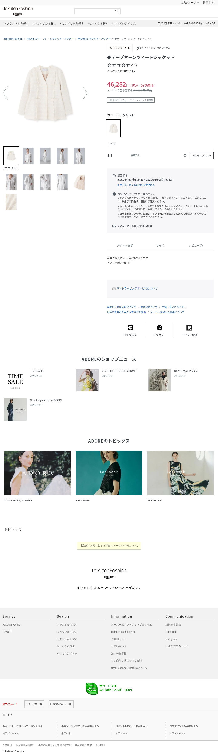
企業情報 (7, 745)
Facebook (170, 631)
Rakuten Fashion (36, 11)
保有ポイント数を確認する (184, 726)
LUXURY (7, 631)
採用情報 (101, 745)
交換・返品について (173, 307)
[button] (5, 93)
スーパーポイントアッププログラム (131, 624)
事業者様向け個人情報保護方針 (54, 745)
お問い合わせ (118, 646)
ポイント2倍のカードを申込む (131, 726)
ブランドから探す (67, 624)
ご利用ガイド (118, 639)
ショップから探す (67, 631)
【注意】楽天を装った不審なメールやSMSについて (109, 545)
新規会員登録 (173, 624)
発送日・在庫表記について (121, 307)
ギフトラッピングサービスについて (136, 288)
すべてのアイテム (67, 653)
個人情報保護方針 (25, 745)
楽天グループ (188, 2)
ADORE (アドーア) (36, 39)
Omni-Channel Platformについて (129, 667)
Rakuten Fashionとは (123, 631)
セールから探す (66, 646)
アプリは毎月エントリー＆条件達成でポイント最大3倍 (186, 23)
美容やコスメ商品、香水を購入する (80, 726)
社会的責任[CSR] (83, 745)
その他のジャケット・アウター (94, 39)
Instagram (171, 639)
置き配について (149, 307)
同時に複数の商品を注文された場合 (126, 312)
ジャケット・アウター (61, 39)
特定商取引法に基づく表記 (126, 660)
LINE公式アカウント (177, 646)
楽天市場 (208, 2)
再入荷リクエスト (201, 155)
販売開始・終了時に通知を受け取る (136, 185)
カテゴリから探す (67, 639)
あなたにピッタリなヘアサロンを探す (22, 726)
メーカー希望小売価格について (167, 312)
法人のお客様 (118, 653)
